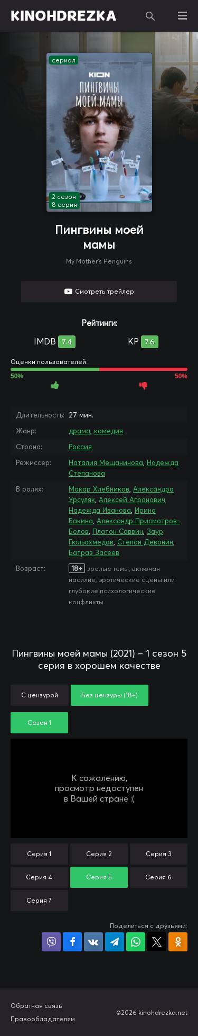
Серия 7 (39, 900)
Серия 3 (159, 854)
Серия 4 (39, 877)
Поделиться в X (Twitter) (156, 941)
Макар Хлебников (99, 489)
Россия (80, 446)
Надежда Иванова (100, 510)
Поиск (150, 16)
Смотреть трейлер (104, 291)
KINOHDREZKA (64, 16)
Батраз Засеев (94, 552)
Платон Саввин (117, 531)
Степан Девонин (145, 542)
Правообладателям (43, 1019)
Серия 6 (158, 877)
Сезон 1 (39, 722)
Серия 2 (99, 854)
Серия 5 (99, 877)
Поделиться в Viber (51, 941)
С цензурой (39, 695)
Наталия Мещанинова (106, 462)
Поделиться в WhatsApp (135, 941)
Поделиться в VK (93, 941)
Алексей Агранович (132, 499)
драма (79, 430)
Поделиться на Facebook (72, 941)
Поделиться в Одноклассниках (177, 941)
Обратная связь (36, 1006)
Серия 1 (39, 854)
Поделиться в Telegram (114, 941)
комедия (108, 430)
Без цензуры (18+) (109, 695)
